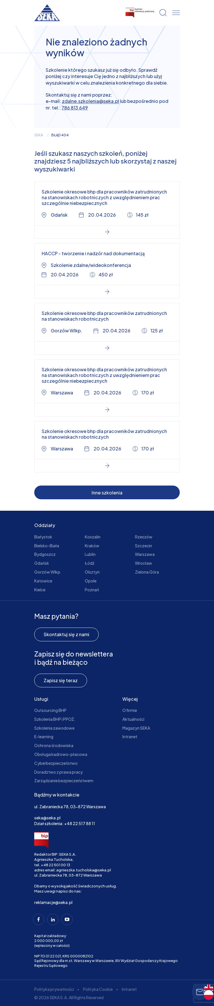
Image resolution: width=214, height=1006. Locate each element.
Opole (90, 580)
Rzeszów (143, 536)
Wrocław (143, 563)
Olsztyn (92, 571)
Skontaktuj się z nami (66, 634)
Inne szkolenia (107, 493)
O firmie (129, 710)
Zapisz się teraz (61, 680)
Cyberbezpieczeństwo (56, 763)
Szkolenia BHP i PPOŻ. (54, 719)
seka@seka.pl (47, 817)
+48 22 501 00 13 (55, 865)
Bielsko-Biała (46, 545)
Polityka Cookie (98, 989)
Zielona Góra (147, 571)
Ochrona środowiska (53, 745)
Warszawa (145, 554)
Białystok (43, 536)
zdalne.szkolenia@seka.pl (90, 101)
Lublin (90, 554)
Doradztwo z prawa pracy (58, 772)
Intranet (129, 736)
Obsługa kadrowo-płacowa (60, 754)
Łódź (89, 563)
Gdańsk (41, 563)
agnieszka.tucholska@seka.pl (83, 870)
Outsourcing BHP (50, 710)
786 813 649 (75, 108)
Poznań (92, 589)
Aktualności (133, 719)
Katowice (43, 580)
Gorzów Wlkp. (48, 571)
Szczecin (143, 545)
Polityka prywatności (54, 989)
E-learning (43, 736)
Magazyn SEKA (136, 727)
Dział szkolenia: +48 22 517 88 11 (64, 823)
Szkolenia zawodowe (54, 727)
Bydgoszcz (45, 554)
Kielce (39, 589)
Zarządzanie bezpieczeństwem (63, 780)
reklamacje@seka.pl (53, 902)
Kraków (92, 545)
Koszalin (92, 536)
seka (38, 135)
